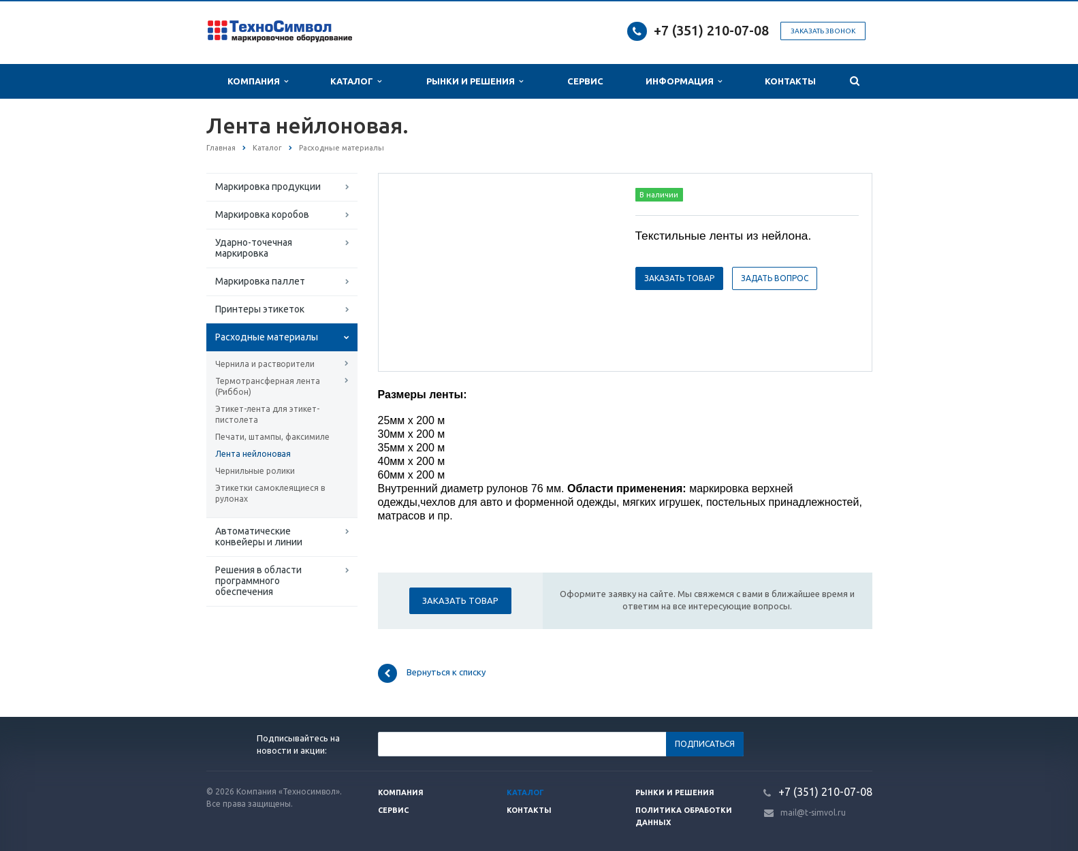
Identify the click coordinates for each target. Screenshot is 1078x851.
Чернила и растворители (265, 363)
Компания (257, 81)
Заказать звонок (823, 31)
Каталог (355, 81)
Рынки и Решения (474, 81)
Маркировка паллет (260, 281)
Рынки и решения (674, 792)
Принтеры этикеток (259, 309)
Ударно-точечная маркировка (253, 248)
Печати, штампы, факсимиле (272, 436)
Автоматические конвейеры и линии (258, 536)
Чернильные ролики (255, 470)
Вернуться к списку (432, 673)
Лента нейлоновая (253, 453)
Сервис (585, 81)
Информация (684, 81)
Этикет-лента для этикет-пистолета (267, 414)
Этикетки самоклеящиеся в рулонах (270, 493)
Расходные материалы (266, 337)
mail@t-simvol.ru (813, 812)
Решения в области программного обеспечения (258, 580)
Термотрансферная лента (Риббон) (267, 386)
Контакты (790, 81)
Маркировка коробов (262, 214)
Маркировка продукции (268, 186)
